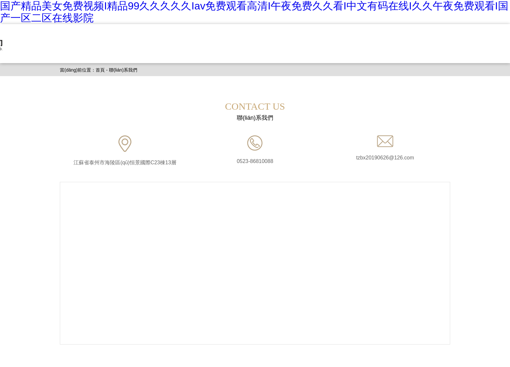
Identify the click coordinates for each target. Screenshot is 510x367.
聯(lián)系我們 (123, 70)
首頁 (100, 70)
